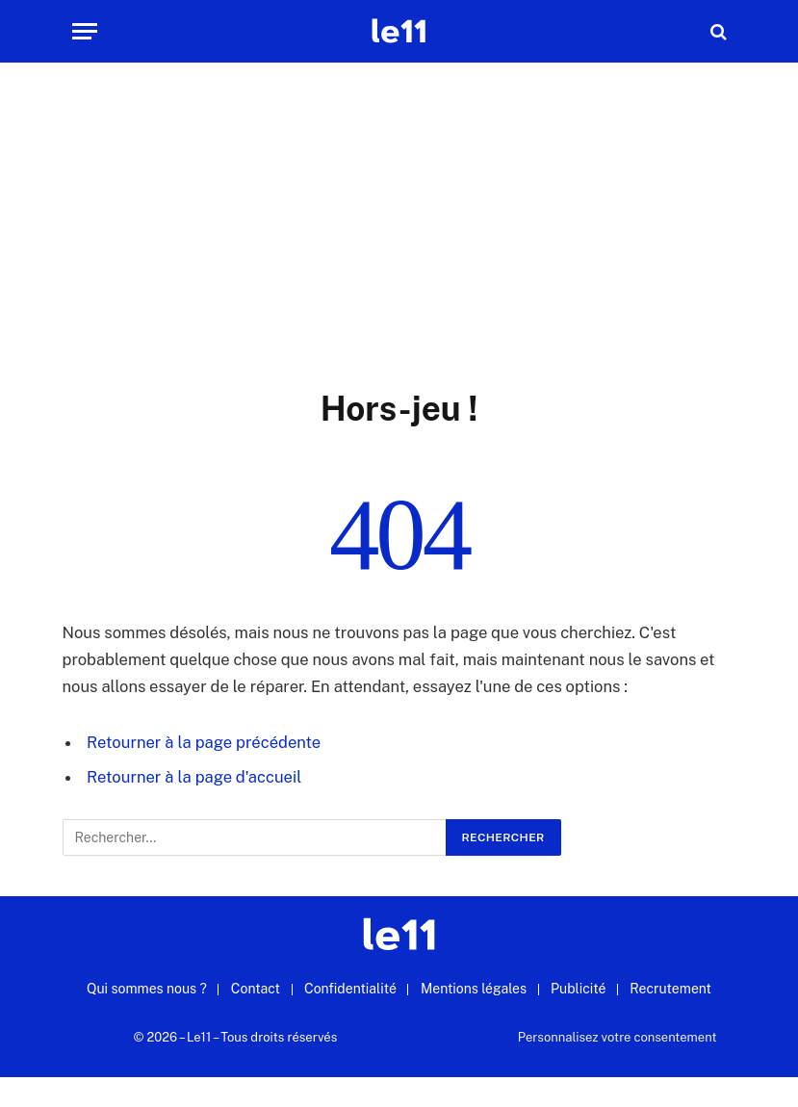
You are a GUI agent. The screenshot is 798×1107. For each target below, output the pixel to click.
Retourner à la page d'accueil (194, 776)
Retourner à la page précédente (204, 742)
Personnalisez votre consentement (617, 1037)
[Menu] (84, 31)
